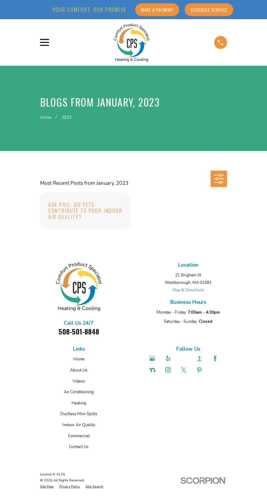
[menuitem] (47, 487)
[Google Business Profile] (154, 358)
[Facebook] (217, 358)
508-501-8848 (79, 331)
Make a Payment (157, 9)
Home (79, 359)
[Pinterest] (201, 370)
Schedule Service (208, 9)
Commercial (79, 436)
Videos (79, 381)
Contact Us (79, 446)
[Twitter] (186, 370)
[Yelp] (170, 358)
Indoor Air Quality (78, 425)
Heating (79, 403)
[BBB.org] (201, 358)
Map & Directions (188, 290)
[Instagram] (170, 370)
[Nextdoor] (154, 370)
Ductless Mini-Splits (78, 414)
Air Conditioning (79, 392)
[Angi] (186, 358)
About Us (78, 370)
